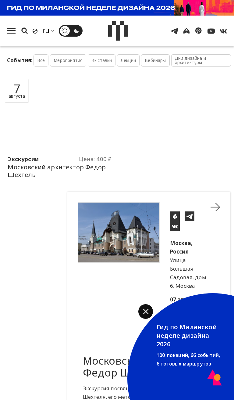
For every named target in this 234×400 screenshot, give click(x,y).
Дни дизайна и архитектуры (190, 60)
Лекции (128, 60)
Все (41, 60)
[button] (145, 311)
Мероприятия (68, 60)
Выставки (101, 60)
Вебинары (155, 60)
